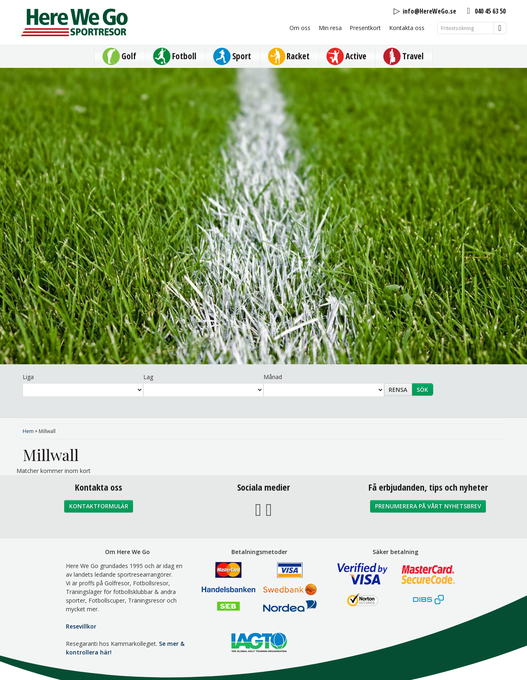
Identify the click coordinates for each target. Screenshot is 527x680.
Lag (148, 377)
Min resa (330, 28)
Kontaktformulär (98, 506)
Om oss (299, 28)
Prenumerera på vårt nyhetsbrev (428, 506)
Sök (422, 390)
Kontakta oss (406, 28)
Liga (28, 377)
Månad (273, 377)
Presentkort (365, 28)
